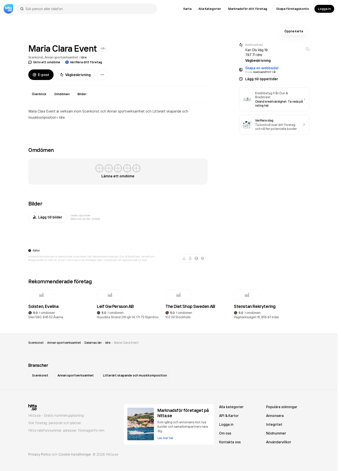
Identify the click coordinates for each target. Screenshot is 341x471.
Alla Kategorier (209, 9)
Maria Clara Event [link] (126, 343)
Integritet (274, 424)
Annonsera (275, 415)
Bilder (82, 94)
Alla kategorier (231, 407)
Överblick (39, 94)
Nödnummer (276, 433)
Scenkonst (35, 57)
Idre (84, 57)
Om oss (225, 433)
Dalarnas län (93, 343)
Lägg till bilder (47, 217)
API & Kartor (229, 415)
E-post (41, 75)
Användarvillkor (278, 442)
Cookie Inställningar (74, 454)
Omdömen (62, 94)
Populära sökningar (281, 407)
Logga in (324, 9)
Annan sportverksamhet (61, 57)
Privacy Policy (39, 454)
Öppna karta (293, 31)
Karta (187, 9)
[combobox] (89, 9)
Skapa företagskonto (292, 9)
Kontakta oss (230, 442)
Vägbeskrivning (75, 75)
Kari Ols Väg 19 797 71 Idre (256, 52)
